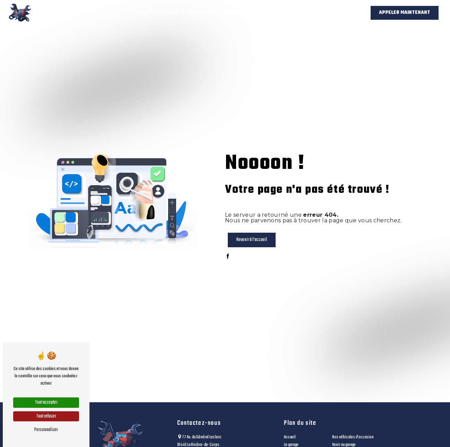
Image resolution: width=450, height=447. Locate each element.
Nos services (200, 13)
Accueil (143, 13)
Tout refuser (46, 416)
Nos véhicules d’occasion (248, 13)
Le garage (169, 13)
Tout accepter (46, 402)
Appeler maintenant (404, 13)
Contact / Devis (338, 13)
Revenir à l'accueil (251, 240)
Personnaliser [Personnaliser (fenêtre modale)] (46, 430)
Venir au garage (298, 13)
